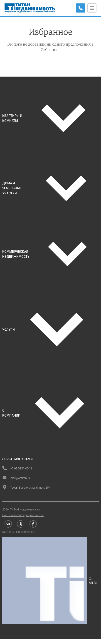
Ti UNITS (49, 580)
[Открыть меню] (91, 8)
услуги (8, 329)
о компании (11, 413)
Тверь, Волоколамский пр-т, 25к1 (27, 487)
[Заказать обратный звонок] (80, 8)
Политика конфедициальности (23, 515)
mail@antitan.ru (16, 478)
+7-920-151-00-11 (17, 468)
